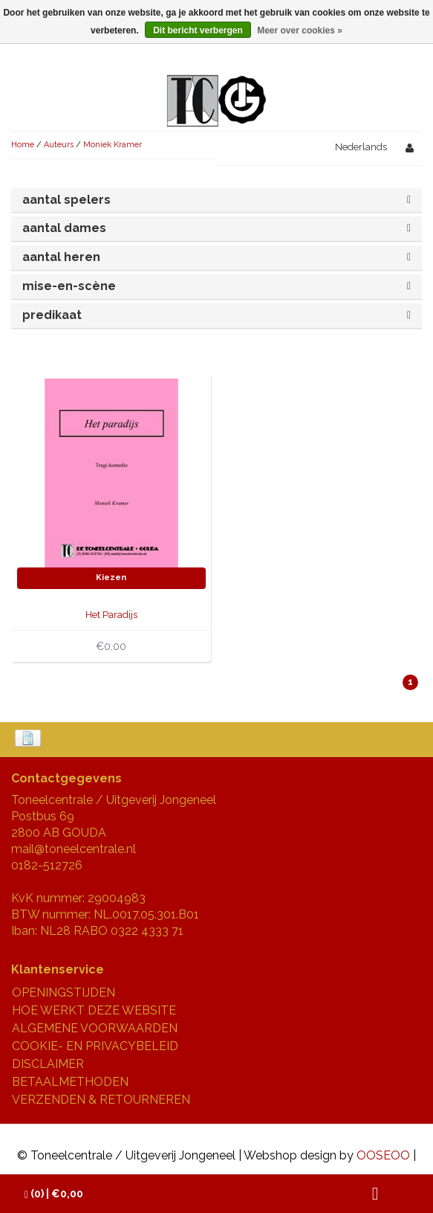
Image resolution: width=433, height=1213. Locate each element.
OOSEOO (383, 1155)
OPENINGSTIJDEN (63, 992)
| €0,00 (54, 1194)
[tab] (216, 200)
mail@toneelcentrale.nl (73, 849)
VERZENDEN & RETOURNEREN (101, 1100)
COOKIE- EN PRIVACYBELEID (95, 1046)
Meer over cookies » (299, 30)
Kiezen (111, 577)
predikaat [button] (52, 315)
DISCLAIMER (48, 1064)
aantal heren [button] (61, 257)
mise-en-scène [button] (69, 286)
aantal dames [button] (64, 228)
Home (22, 144)
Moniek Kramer (112, 144)
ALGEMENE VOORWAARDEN (95, 1028)
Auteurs (59, 144)
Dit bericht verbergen (198, 30)
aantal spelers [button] (66, 200)
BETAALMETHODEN (70, 1082)
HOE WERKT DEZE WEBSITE (94, 1010)
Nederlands (361, 146)
